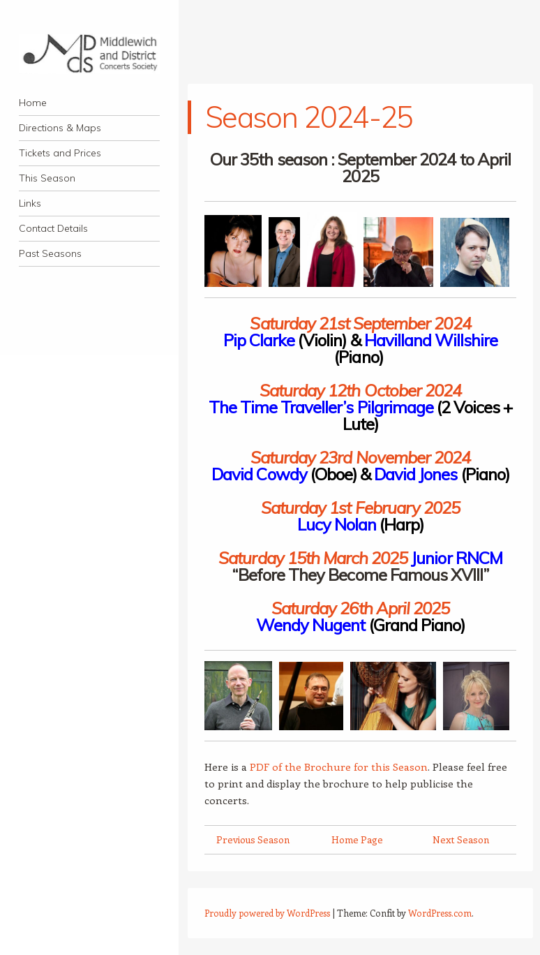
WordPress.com (440, 913)
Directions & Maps (60, 127)
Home (33, 102)
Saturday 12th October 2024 (360, 390)
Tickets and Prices (60, 153)
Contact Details (53, 228)
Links (30, 203)
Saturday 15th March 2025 (312, 557)
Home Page (357, 839)
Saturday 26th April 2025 (360, 608)
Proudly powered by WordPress (267, 913)
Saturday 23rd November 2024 (360, 457)
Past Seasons (50, 253)
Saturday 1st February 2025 (360, 507)
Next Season (461, 839)
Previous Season (253, 839)
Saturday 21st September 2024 (360, 323)
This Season (47, 178)
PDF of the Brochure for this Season (339, 766)
